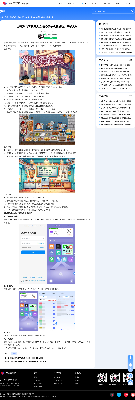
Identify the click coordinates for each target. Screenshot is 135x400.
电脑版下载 (58, 383)
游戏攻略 (37, 380)
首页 (60, 3)
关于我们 (129, 3)
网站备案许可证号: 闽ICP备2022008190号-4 (13, 396)
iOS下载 (57, 377)
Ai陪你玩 (71, 3)
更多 (131, 60)
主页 (1, 17)
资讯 (82, 3)
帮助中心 (78, 383)
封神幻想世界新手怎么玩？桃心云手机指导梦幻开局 (28, 361)
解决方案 (107, 3)
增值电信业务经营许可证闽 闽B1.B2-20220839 (42, 396)
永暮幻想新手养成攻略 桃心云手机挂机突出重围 (26, 358)
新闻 (35, 373)
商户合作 (95, 3)
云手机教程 (38, 383)
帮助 (117, 3)
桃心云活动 (38, 387)
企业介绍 (78, 377)
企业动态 (78, 380)
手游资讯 (13, 17)
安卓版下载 (58, 380)
